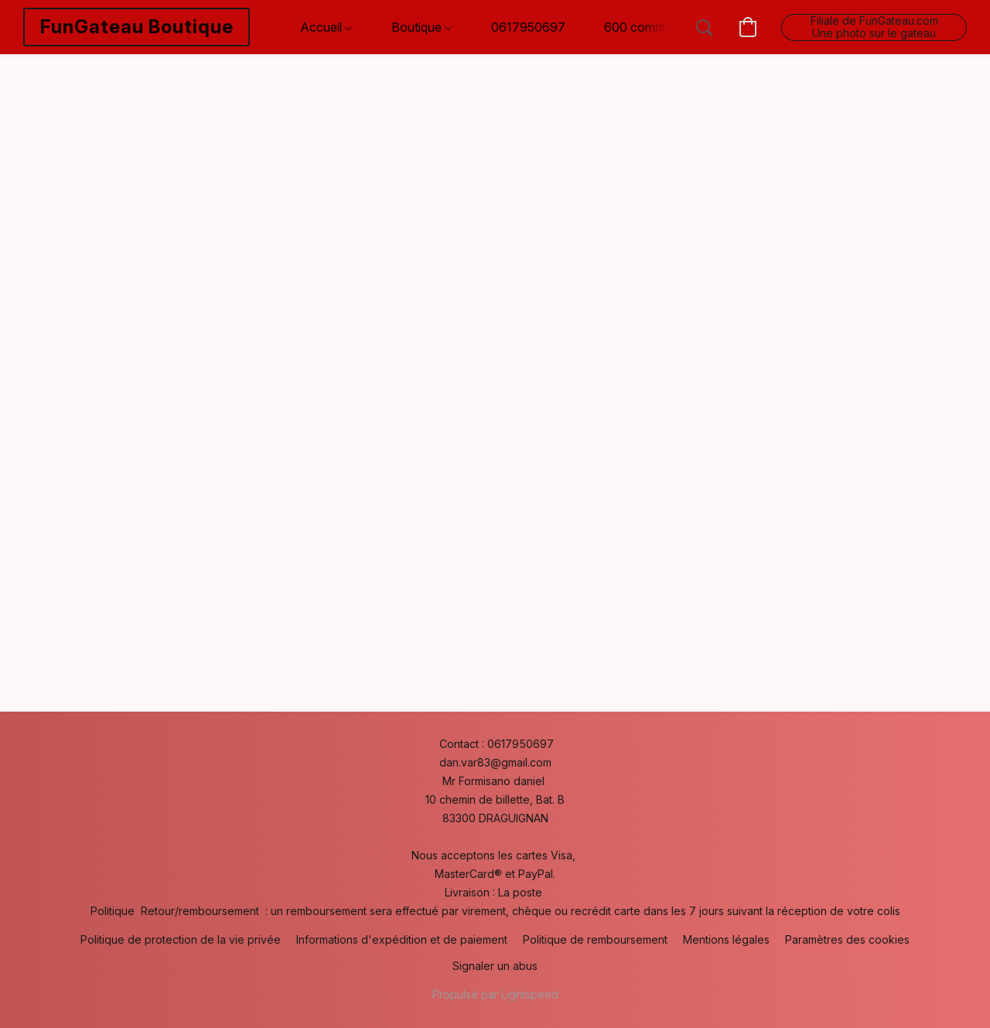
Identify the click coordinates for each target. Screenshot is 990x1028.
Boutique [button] (421, 27)
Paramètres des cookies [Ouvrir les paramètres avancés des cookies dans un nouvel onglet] (847, 939)
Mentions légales (726, 939)
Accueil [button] (326, 27)
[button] (136, 27)
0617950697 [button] (528, 27)
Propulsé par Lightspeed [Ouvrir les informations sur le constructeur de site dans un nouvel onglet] (495, 994)
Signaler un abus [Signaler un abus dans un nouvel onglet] (495, 965)
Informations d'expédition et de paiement (401, 939)
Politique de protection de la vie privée (180, 939)
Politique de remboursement (595, 939)
